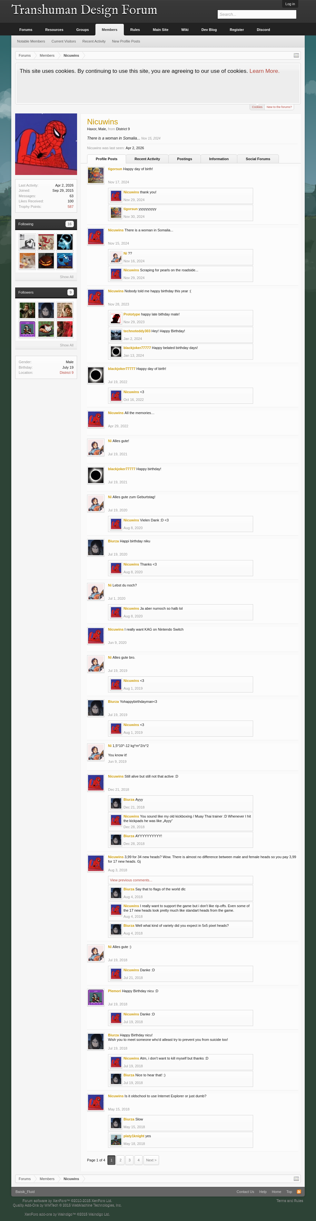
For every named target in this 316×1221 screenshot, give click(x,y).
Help (263, 1192)
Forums (25, 30)
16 (70, 224)
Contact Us (245, 1192)
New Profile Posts (126, 41)
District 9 (67, 372)
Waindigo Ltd (98, 1214)
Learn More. (265, 71)
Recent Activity (147, 159)
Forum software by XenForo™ (67, 1200)
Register (237, 30)
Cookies (257, 106)
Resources (54, 30)
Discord (263, 30)
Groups (82, 30)
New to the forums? (279, 107)
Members (109, 30)
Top (289, 1192)
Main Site (160, 30)
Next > (151, 1160)
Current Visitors (64, 41)
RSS (298, 1191)
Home (276, 1192)
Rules (135, 30)
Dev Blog (209, 30)
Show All (67, 277)
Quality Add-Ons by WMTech (67, 1205)
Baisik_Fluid (25, 1192)
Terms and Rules (289, 1200)
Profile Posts (106, 159)
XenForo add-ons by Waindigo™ (50, 1214)
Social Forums (258, 159)
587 (71, 206)
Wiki (185, 30)
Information (219, 159)
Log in (290, 4)
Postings (184, 159)
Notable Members (31, 41)
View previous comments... (131, 880)
